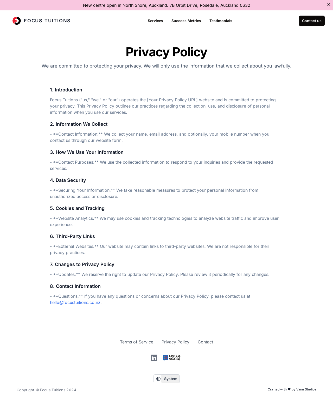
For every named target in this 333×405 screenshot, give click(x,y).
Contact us (312, 20)
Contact (205, 341)
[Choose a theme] (170, 379)
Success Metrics (186, 20)
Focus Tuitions (41, 21)
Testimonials (220, 20)
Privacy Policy (175, 341)
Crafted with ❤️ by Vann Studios (292, 389)
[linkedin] (154, 358)
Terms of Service (136, 341)
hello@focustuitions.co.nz (75, 302)
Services (155, 20)
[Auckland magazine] (171, 357)
